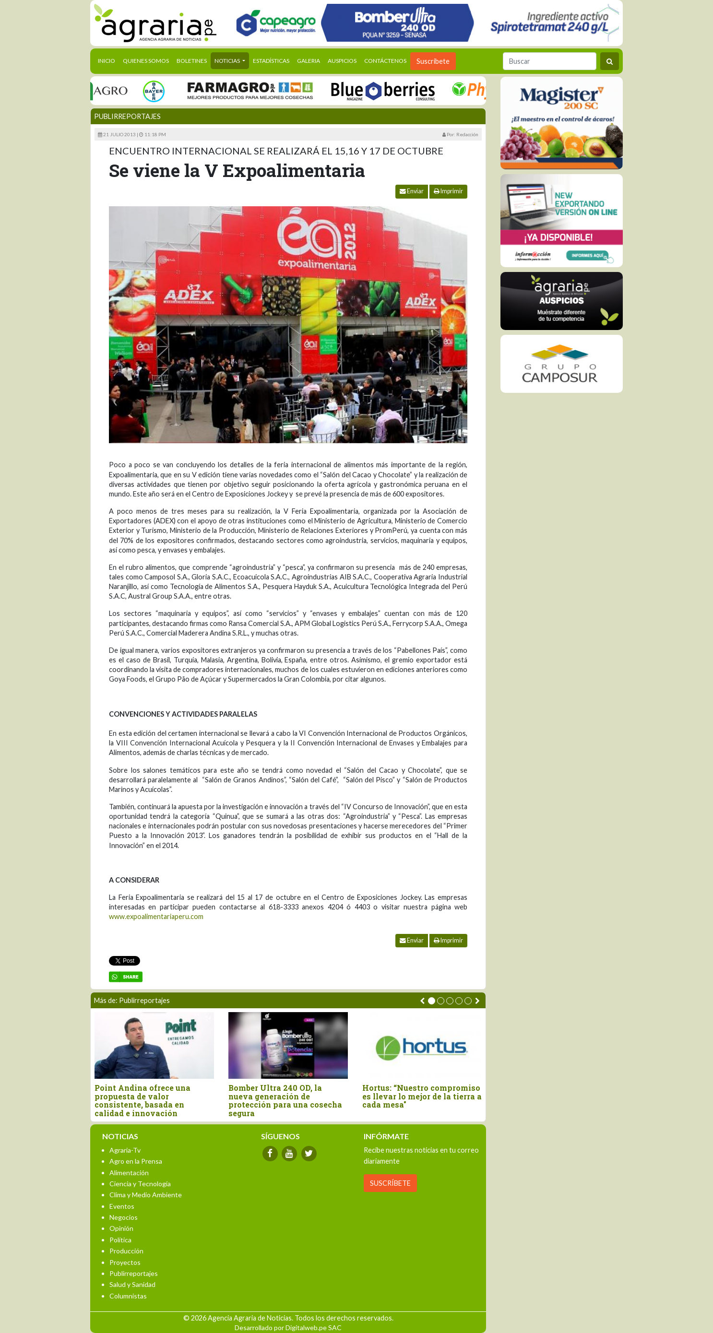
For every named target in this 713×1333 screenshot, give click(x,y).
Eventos (121, 1206)
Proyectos (125, 1262)
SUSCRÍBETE (390, 1183)
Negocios (123, 1217)
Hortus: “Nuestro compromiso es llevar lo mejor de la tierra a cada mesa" (422, 1096)
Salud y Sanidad (132, 1284)
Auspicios (342, 60)
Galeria (308, 60)
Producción (126, 1251)
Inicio (108, 60)
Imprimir (448, 191)
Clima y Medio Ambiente (145, 1195)
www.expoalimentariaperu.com (156, 916)
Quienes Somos (146, 60)
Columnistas (128, 1296)
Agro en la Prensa (135, 1161)
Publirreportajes (127, 116)
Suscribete (433, 61)
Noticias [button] (227, 60)
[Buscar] (549, 61)
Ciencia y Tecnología (140, 1184)
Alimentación (129, 1172)
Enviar (412, 191)
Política (120, 1240)
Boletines (192, 60)
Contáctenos (385, 60)
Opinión (121, 1228)
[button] (431, 1001)
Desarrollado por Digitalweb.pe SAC (288, 1327)
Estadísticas (271, 60)
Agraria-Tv (125, 1150)
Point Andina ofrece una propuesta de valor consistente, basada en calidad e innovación (142, 1100)
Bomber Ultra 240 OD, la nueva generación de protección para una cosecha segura (285, 1100)
